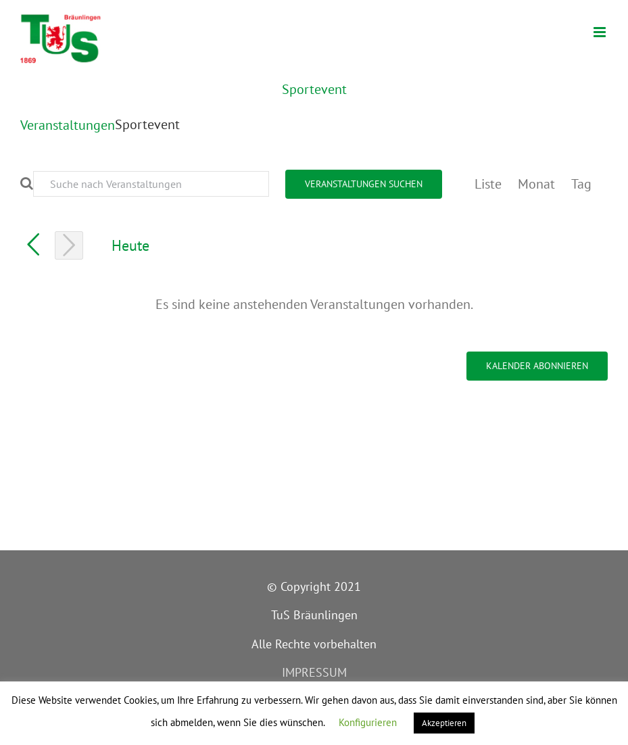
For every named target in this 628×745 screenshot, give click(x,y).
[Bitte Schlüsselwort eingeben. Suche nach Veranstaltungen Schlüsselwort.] (151, 184)
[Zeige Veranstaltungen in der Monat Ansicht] (536, 184)
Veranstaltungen (67, 125)
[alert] (314, 304)
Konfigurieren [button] (368, 722)
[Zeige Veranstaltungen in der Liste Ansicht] (488, 184)
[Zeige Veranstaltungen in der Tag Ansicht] (581, 184)
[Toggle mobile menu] (601, 32)
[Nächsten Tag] (69, 245)
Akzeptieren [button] (444, 723)
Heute (130, 245)
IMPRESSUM (314, 672)
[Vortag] (33, 245)
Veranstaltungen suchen (363, 184)
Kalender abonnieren (537, 366)
